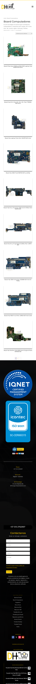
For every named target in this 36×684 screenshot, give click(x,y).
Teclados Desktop (18, 621)
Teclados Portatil (18, 624)
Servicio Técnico (18, 619)
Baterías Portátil (18, 597)
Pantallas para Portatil (18, 614)
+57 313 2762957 (18, 469)
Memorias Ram (17, 607)
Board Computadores (18, 600)
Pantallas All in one (18, 612)
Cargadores (18, 602)
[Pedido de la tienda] (23, 33)
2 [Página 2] (17, 358)
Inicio (5, 18)
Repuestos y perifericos (18, 617)
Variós (18, 626)
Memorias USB (17, 609)
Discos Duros (18, 605)
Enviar (9, 571)
